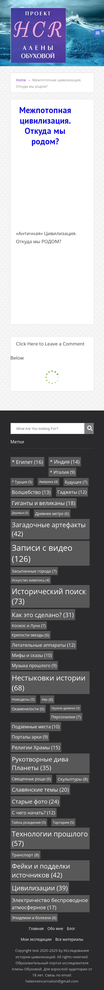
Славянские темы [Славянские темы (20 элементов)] (40, 789)
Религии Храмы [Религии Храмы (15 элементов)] (36, 747)
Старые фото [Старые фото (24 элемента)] (35, 801)
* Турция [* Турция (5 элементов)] (22, 481)
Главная (36, 928)
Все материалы (69, 939)
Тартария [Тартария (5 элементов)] (63, 822)
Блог (71, 928)
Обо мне (55, 928)
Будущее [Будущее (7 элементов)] (76, 482)
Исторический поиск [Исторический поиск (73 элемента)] (49, 596)
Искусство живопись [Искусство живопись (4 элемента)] (31, 580)
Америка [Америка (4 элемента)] (48, 481)
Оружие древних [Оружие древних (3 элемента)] (65, 708)
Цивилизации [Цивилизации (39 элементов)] (40, 888)
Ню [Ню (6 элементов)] (47, 699)
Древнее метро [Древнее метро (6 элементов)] (52, 513)
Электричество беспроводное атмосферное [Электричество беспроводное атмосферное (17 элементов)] (50, 904)
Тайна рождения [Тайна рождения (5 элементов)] (29, 822)
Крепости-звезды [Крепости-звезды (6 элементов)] (30, 635)
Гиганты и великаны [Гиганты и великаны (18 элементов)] (43, 503)
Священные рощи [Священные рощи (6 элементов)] (31, 778)
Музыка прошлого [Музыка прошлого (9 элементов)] (34, 665)
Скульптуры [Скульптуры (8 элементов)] (73, 779)
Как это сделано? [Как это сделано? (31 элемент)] (43, 614)
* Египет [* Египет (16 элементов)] (27, 461)
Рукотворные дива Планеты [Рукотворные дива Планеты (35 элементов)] (40, 763)
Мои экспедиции (36, 939)
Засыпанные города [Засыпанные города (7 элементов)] (34, 571)
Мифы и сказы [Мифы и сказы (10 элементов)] (32, 655)
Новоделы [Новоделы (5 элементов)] (23, 699)
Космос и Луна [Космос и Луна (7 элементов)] (29, 625)
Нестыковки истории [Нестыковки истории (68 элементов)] (49, 683)
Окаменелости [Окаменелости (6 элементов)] (28, 708)
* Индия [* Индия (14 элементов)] (65, 461)
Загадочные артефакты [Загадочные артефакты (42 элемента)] (49, 529)
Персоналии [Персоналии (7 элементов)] (66, 716)
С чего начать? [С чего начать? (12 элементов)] (33, 812)
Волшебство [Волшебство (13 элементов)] (31, 492)
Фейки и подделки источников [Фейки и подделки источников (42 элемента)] (41, 870)
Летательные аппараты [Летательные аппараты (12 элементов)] (43, 645)
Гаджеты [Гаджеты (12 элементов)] (72, 492)
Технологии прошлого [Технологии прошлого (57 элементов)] (50, 838)
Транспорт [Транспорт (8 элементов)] (25, 855)
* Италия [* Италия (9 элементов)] (62, 472)
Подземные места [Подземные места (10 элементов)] (36, 727)
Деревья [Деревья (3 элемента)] (20, 513)
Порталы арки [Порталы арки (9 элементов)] (30, 737)
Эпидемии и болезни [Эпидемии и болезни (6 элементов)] (34, 917)
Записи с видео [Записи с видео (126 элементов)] (42, 553)
